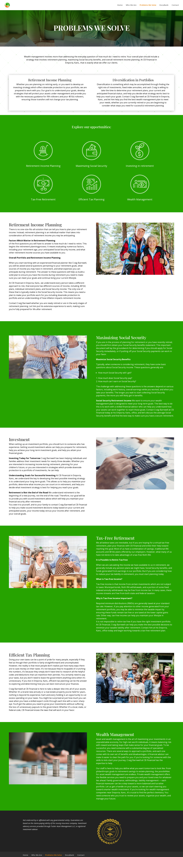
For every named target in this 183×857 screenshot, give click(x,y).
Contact (175, 5)
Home (120, 5)
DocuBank (163, 5)
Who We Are (131, 5)
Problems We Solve (148, 5)
